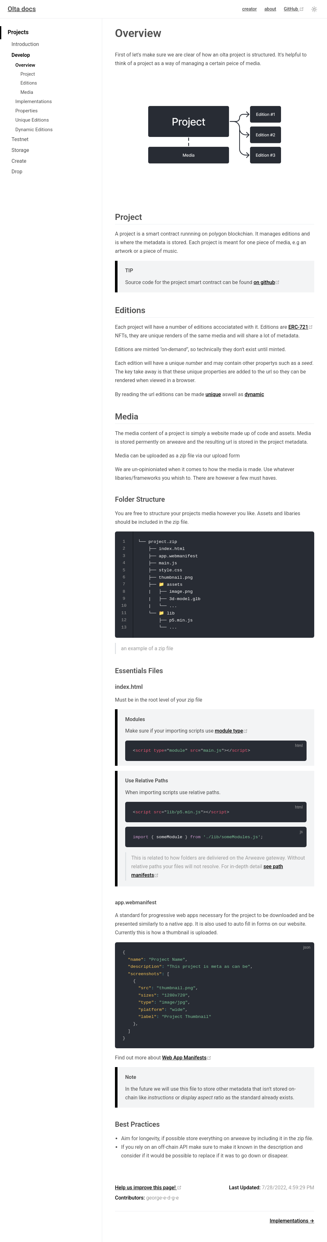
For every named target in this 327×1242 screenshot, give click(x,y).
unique (213, 394)
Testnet (19, 139)
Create (19, 161)
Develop (20, 55)
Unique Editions (32, 120)
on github (267, 282)
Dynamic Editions (34, 129)
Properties (26, 111)
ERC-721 (300, 327)
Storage (20, 150)
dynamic (254, 394)
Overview (25, 65)
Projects (18, 32)
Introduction (25, 44)
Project (27, 74)
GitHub (294, 9)
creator (249, 9)
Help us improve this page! (148, 1188)
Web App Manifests (186, 1058)
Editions (28, 83)
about (270, 9)
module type (231, 731)
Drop (16, 172)
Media (26, 92)
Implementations (33, 101)
